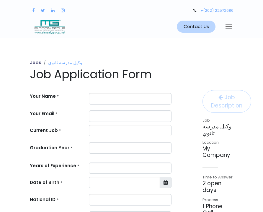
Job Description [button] (226, 101)
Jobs (35, 62)
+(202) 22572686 (216, 10)
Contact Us (196, 26)
